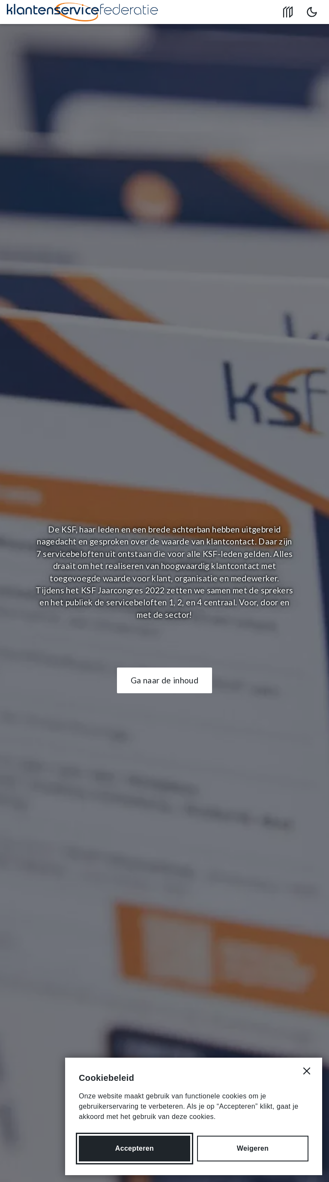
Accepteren (134, 1148)
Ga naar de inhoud (164, 680)
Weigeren (253, 1148)
